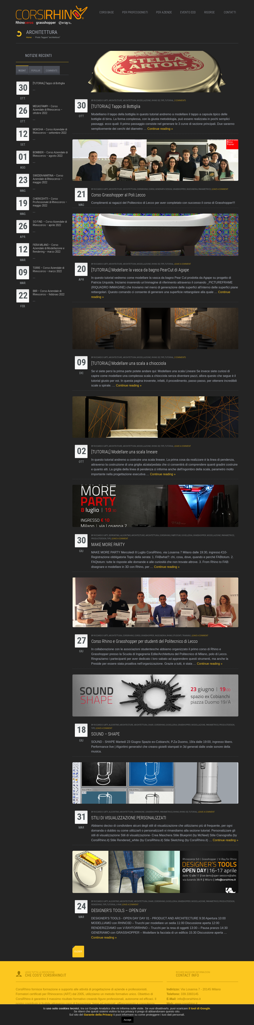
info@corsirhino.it (189, 999)
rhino (169, 635)
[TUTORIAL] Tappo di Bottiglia (115, 106)
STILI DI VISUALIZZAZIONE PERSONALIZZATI (128, 817)
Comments (51, 70)
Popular (35, 70)
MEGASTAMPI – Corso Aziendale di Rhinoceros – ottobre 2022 (47, 110)
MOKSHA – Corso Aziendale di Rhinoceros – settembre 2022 (50, 131)
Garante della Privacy (98, 1014)
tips (162, 100)
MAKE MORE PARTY (108, 544)
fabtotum (176, 535)
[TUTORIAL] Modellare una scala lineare (124, 451)
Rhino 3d (156, 100)
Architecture (115, 100)
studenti (177, 635)
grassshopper (152, 812)
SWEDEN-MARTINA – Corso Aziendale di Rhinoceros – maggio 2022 (48, 179)
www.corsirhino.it (186, 1003)
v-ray (118, 904)
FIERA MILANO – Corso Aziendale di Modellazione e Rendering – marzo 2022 (48, 248)
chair (150, 725)
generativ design (163, 189)
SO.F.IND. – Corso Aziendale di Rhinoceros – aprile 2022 (50, 223)
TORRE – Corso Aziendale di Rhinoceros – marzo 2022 (48, 269)
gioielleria (186, 535)
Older (78, 951)
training (186, 635)
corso (151, 189)
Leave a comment (220, 189)
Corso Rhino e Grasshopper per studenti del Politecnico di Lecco (144, 641)
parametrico (204, 189)
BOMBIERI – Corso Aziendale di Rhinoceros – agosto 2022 (50, 154)
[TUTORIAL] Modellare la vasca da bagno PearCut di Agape (140, 270)
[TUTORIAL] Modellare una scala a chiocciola (128, 363)
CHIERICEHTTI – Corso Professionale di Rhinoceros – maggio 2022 (50, 202)
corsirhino (142, 189)
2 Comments (180, 100)
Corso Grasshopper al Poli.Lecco (118, 195)
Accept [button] (127, 1019)
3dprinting (114, 535)
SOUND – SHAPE (105, 734)
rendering (96, 904)
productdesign (98, 538)
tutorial (169, 100)
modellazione (144, 100)
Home (29, 37)
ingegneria (192, 189)
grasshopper (179, 189)
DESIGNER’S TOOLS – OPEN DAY (118, 910)
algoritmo (125, 535)
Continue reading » (160, 128)
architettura (129, 100)
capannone (139, 812)
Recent (22, 70)
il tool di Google (199, 1008)
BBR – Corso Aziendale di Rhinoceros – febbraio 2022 (48, 292)
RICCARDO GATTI (101, 100)
